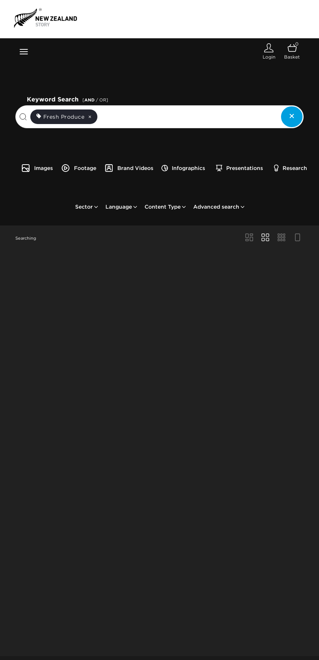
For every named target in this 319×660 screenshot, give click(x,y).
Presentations (239, 168)
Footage (78, 168)
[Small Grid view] (281, 238)
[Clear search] (291, 117)
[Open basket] (292, 51)
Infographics (183, 168)
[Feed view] (297, 238)
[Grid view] (265, 238)
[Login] (268, 51)
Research (290, 168)
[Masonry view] (249, 238)
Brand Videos (128, 168)
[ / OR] (95, 100)
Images (37, 168)
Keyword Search (68, 98)
